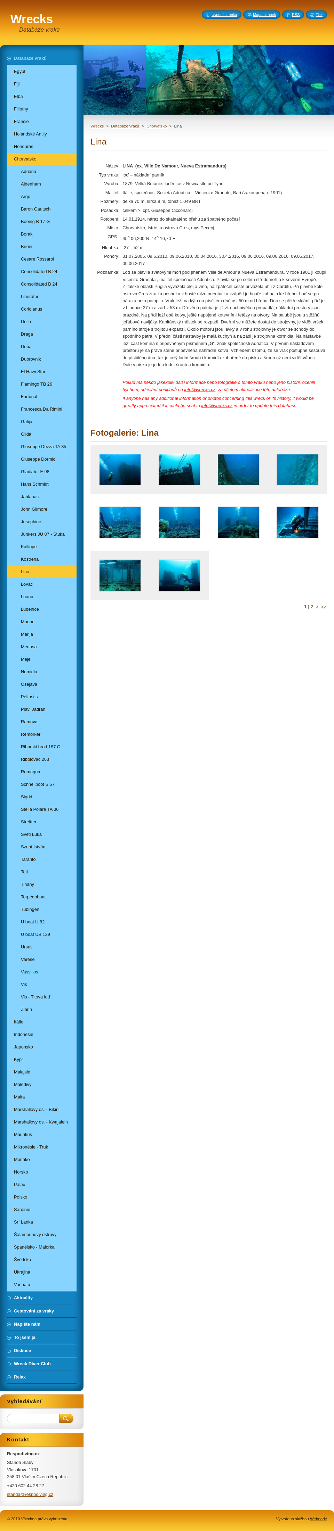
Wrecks (97, 126)
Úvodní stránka (224, 15)
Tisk (319, 15)
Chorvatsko (156, 126)
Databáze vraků (125, 126)
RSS (296, 15)
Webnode (318, 1519)
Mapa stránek (264, 15)
